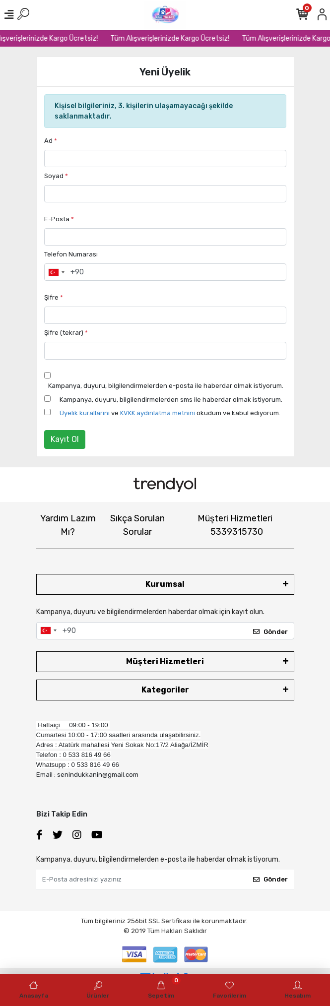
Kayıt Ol (65, 439)
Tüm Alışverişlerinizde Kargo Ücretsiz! (177, 38)
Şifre (53, 297)
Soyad (56, 176)
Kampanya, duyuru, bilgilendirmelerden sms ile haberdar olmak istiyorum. (171, 399)
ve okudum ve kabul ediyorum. (170, 413)
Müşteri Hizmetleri (235, 525)
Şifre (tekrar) (66, 332)
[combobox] (56, 272)
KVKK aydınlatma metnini (157, 413)
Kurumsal (165, 584)
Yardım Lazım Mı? (68, 525)
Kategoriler (165, 689)
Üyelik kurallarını (85, 413)
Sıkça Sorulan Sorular (137, 525)
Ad (50, 140)
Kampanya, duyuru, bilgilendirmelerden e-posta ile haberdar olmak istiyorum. (165, 385)
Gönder (270, 631)
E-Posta (59, 219)
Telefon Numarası (71, 254)
